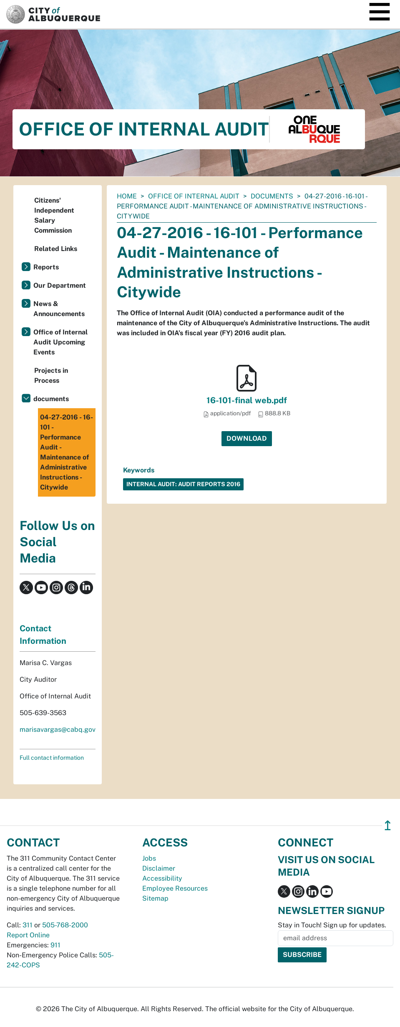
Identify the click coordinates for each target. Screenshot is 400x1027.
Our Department (59, 285)
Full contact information (52, 757)
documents (272, 196)
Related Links (55, 249)
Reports (46, 267)
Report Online (28, 935)
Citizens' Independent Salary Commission (54, 215)
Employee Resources (175, 888)
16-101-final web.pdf (246, 400)
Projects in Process (51, 375)
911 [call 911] (55, 945)
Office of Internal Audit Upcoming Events (60, 342)
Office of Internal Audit (193, 196)
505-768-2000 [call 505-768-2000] (65, 925)
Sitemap (155, 898)
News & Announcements (59, 309)
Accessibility (162, 878)
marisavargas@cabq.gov (58, 729)
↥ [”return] (387, 825)
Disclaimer (158, 868)
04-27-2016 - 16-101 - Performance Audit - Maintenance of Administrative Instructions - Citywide (66, 452)
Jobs (149, 858)
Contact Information (43, 634)
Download (246, 438)
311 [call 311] (28, 925)
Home (127, 196)
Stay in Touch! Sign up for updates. (332, 925)
